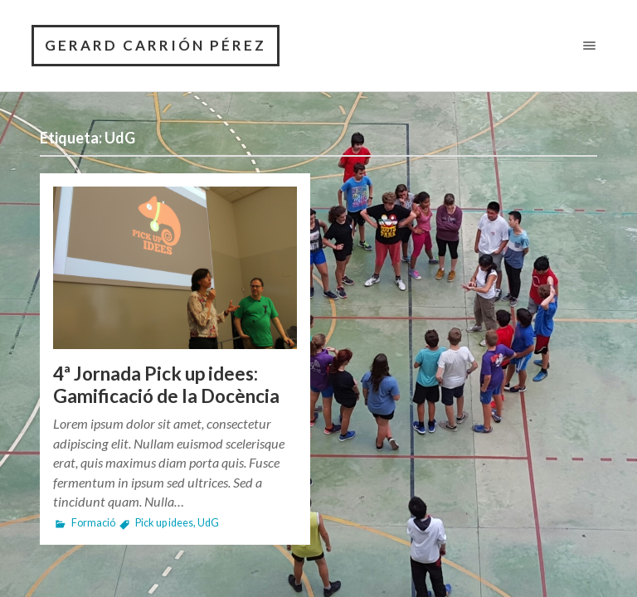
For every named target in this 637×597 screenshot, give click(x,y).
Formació (93, 523)
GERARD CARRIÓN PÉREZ (155, 45)
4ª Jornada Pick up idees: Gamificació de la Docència (166, 384)
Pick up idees (164, 523)
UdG (208, 523)
